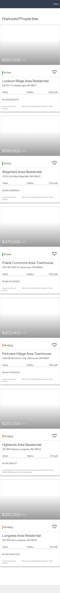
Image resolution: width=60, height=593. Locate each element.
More (56, 4)
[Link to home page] (2, 4)
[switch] (54, 71)
